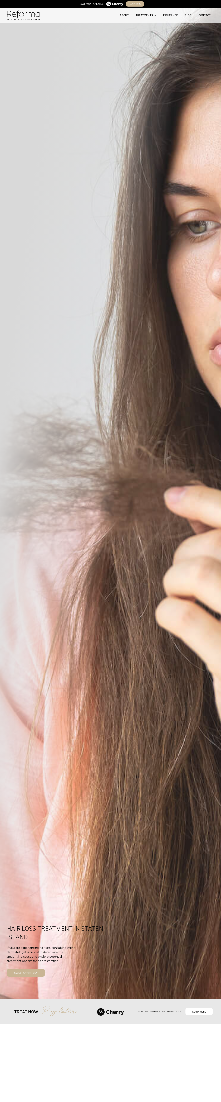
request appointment (26, 972)
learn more (135, 4)
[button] (146, 15)
